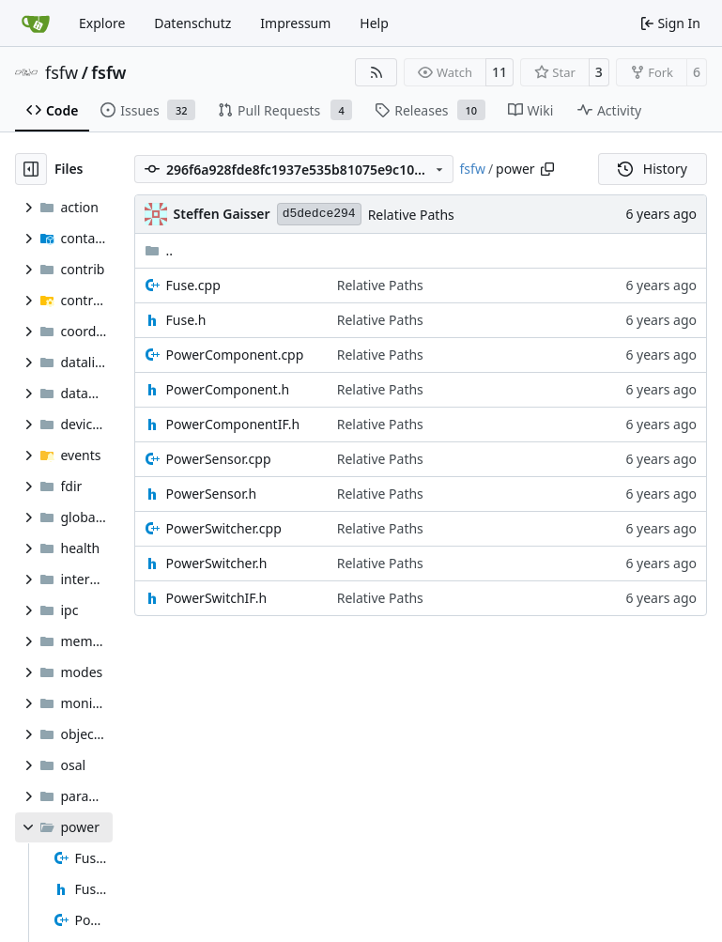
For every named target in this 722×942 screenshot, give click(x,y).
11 (499, 72)
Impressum (295, 23)
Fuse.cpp (193, 285)
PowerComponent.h (228, 389)
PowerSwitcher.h (217, 563)
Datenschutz (192, 23)
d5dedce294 (319, 214)
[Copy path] (547, 169)
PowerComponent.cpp (235, 354)
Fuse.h (186, 320)
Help (374, 23)
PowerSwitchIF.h (217, 598)
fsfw (61, 72)
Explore (102, 23)
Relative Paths (411, 215)
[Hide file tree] (31, 169)
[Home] (35, 23)
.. (159, 250)
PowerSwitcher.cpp (224, 528)
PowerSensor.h (211, 493)
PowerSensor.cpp (218, 459)
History (652, 169)
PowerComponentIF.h (233, 424)
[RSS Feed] (376, 72)
